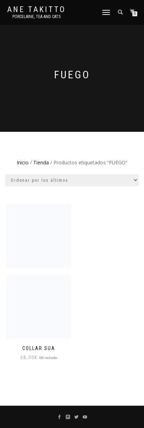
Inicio (23, 162)
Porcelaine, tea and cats (36, 16)
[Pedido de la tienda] (72, 180)
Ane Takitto (36, 9)
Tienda (41, 162)
